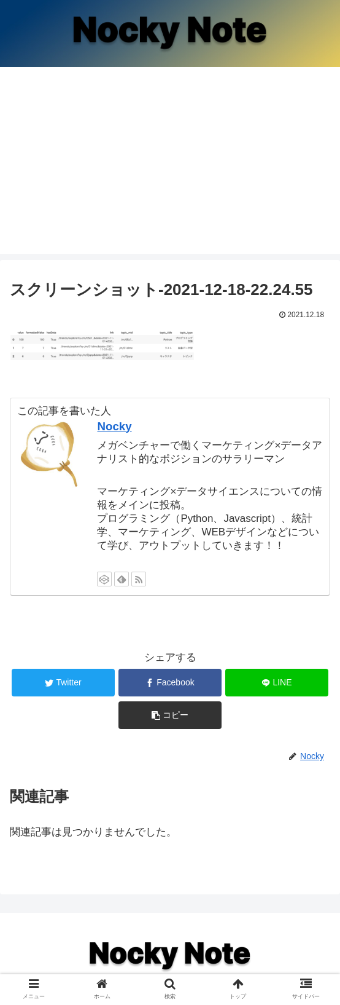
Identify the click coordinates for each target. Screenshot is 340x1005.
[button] (169, 715)
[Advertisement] (170, 168)
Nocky (114, 426)
